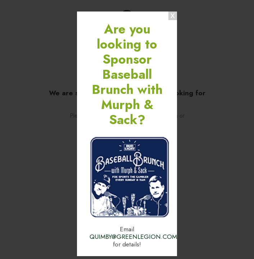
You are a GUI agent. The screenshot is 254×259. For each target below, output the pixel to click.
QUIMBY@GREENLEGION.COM (133, 236)
